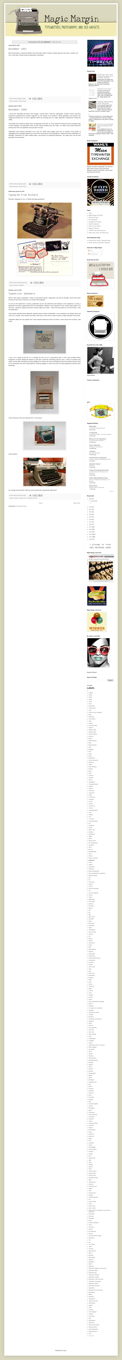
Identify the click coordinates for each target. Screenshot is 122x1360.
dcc (90, 823)
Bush (90, 771)
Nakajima (91, 1021)
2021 (90, 512)
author (90, 738)
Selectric (91, 1151)
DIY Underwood (93, 843)
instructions (92, 956)
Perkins (91, 1069)
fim (89, 880)
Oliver (90, 1051)
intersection (92, 960)
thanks (90, 1229)
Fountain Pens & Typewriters (98, 457)
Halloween (92, 925)
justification (92, 975)
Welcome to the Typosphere (97, 439)
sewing (91, 1154)
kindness (91, 977)
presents (91, 1093)
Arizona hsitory (93, 734)
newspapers (92, 1038)
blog (90, 747)
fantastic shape (93, 875)
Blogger (64, 1350)
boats (90, 754)
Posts (90, 251)
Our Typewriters (93, 219)
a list (90, 710)
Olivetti (91, 1054)
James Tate (92, 967)
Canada (91, 777)
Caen (90, 773)
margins (91, 995)
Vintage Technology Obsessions (99, 470)
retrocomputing (93, 1114)
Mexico (91, 1004)
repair (90, 1110)
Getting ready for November (96, 487)
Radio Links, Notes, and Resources (99, 232)
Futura (90, 895)
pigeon (90, 1075)
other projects (92, 1058)
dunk (90, 854)
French (91, 886)
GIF (90, 910)
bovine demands (93, 760)
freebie (91, 884)
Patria (90, 1067)
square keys (92, 1182)
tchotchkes (92, 1214)
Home (40, 503)
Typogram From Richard (23, 195)
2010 (90, 539)
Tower (90, 1246)
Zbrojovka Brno (93, 1331)
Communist (92, 797)
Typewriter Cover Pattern (104, 89)
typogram (21, 285)
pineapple (91, 1080)
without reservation (94, 1325)
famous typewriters (94, 871)
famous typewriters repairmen (97, 873)
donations (91, 845)
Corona (91, 808)
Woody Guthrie (93, 1327)
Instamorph (92, 954)
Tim (90, 1240)
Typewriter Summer (32, 498)
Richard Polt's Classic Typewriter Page (99, 240)
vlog (90, 1318)
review (90, 1121)
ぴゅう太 (91, 1335)
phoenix (91, 1071)
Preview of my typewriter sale (97, 428)
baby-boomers (93, 740)
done (90, 847)
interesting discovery (94, 958)
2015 (90, 527)
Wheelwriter (92, 1320)
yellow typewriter (93, 1329)
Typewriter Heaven (94, 464)
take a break (92, 1208)
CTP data (91, 819)
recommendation (93, 1104)
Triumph (91, 1249)
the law (91, 1233)
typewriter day (93, 1272)
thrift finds (91, 1238)
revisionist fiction (93, 1123)
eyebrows (91, 869)
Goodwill (91, 919)
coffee (90, 795)
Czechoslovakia (93, 821)
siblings (91, 1164)
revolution (91, 1125)
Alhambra (91, 717)
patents (91, 1064)
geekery (91, 904)
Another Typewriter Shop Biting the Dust (100, 459)
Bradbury (91, 762)
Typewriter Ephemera (21, 293)
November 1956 (17, 109)
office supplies (93, 1047)
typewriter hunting (94, 1277)
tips (90, 1242)
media (90, 999)
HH (89, 936)
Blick (90, 743)
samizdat (91, 1143)
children (91, 786)
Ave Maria (92, 465)
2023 (90, 507)
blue (90, 751)
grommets (91, 923)
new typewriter (93, 1027)
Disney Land (92, 840)
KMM (90, 980)
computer (91, 799)
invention (91, 962)
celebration (92, 782)
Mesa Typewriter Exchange (96, 1001)
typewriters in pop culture (96, 1290)
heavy (90, 927)
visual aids (92, 1316)
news (90, 1036)
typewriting (92, 1292)
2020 (90, 514)
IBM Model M (92, 949)
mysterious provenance (95, 1019)
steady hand (92, 1193)
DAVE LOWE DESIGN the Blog (98, 478)
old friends (91, 1049)
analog (90, 723)
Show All (112, 491)
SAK (90, 1140)
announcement (93, 725)
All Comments (93, 254)
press (90, 1095)
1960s (90, 699)
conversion (92, 806)
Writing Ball (92, 426)
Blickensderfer (93, 745)
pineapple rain (93, 1082)
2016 (90, 524)
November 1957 (17, 49)
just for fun (92, 973)
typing (90, 1294)
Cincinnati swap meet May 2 (96, 440)
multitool (91, 1014)
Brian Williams (93, 767)
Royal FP (91, 1134)
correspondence (93, 810)
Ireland (91, 964)
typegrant (91, 1262)
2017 (90, 522)
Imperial (91, 951)
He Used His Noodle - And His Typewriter (100, 434)
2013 (90, 532)
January (92, 501)
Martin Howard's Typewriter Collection (99, 242)
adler (90, 714)
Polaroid (91, 1088)
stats (90, 1190)
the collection (92, 1231)
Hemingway (92, 930)
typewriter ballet (93, 1270)
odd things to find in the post (96, 1045)
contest (91, 804)
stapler (90, 1188)
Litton (90, 993)
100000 (91, 693)
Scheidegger (92, 1147)
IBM (90, 947)
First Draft (91, 882)
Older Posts (76, 503)
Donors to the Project (95, 226)
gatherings (92, 899)
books (90, 756)
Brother (91, 769)
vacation (91, 1309)
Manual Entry (93, 486)
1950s (90, 697)
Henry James (92, 932)
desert (90, 827)
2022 (90, 509)
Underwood (92, 1303)
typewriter (91, 1266)
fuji (89, 890)
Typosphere (92, 1299)
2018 (90, 519)
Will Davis (91, 1322)
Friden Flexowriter (94, 888)
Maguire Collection (94, 228)
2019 (90, 517)
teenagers (91, 1218)
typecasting (92, 1257)
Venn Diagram (93, 1312)
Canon (90, 780)
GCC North (92, 901)
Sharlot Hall (92, 1158)
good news (92, 917)
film (90, 877)
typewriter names (93, 1283)
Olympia (21, 498)
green (90, 921)
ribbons (91, 1127)
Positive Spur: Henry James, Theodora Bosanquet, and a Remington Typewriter (105, 76)
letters (90, 988)
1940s (90, 695)
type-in (90, 1253)
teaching (91, 1216)
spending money (93, 1177)
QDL (90, 1101)
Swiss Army (92, 1206)
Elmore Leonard (93, 858)
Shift (90, 1160)
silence (91, 1167)
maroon (91, 997)
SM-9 (90, 1169)
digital (90, 836)
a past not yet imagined (95, 712)
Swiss (90, 1204)
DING (90, 838)
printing (91, 1099)
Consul (91, 801)
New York (91, 1032)
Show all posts (56, 42)
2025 (90, 498)
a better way (92, 708)
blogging (91, 749)
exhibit (90, 864)
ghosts (90, 908)
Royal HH (91, 1136)
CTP (90, 817)
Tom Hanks (92, 1244)
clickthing (92, 451)
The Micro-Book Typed (95, 1235)
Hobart (90, 940)
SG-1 (25, 498)
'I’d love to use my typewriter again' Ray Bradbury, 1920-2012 (105, 125)
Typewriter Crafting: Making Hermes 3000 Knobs (105, 102)
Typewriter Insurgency (95, 1281)
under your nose (93, 1301)
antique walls (92, 732)
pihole (90, 1077)
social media (92, 1173)
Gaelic (90, 897)
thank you (91, 1227)
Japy (90, 969)
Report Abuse (92, 672)
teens (90, 1220)
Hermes (91, 934)
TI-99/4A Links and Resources (97, 230)
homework (91, 943)
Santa (90, 1145)
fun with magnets (93, 893)
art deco (91, 736)
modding (91, 1010)
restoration (92, 1112)
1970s (90, 701)
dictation (91, 832)
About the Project (93, 217)
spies (90, 1180)
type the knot (92, 1251)
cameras (91, 775)
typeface (91, 1259)
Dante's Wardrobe (94, 445)
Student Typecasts (94, 224)
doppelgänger (92, 851)
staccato (91, 1184)
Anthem (91, 727)
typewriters (92, 1288)
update (91, 1305)
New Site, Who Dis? (94, 453)
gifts (90, 914)
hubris (90, 945)
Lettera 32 (91, 986)
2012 (90, 534)
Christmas (91, 790)
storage (91, 1195)
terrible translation (94, 1222)
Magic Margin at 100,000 (96, 215)
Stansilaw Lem (93, 1186)
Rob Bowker (92, 1130)
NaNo (90, 1023)
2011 (90, 537)
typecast (91, 1255)
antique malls (92, 730)
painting (91, 1062)
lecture (90, 984)
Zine (90, 1333)
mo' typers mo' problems (95, 1008)
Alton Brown (92, 719)
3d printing (92, 706)
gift (89, 912)
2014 (90, 529)
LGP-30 (91, 990)
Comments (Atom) (21, 506)
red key (91, 1106)
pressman (91, 1097)
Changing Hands (93, 784)
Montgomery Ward (94, 1012)
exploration (92, 867)
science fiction (93, 1149)
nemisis (91, 1025)
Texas (90, 1225)
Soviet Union (92, 1175)
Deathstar (91, 825)
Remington (92, 1108)
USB (90, 1307)
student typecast (93, 1197)
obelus (90, 1043)
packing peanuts (93, 1060)
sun (90, 1199)
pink (90, 1084)
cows (90, 812)
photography (92, 1073)
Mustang (91, 1017)
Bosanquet (92, 758)
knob (90, 982)
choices (91, 788)
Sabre (90, 1138)
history (20, 101)
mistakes (91, 1006)
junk (90, 971)
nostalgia (91, 1040)
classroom (91, 793)
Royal (24, 101)
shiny (90, 1162)
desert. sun (92, 830)
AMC (90, 721)
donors (91, 849)
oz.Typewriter (93, 433)
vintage (91, 1314)
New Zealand (92, 1034)
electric (91, 856)
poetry (90, 1086)
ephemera (16, 101)
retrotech (91, 1119)
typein (90, 1264)
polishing (91, 1090)
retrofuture (91, 1117)
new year (91, 1030)
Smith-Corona (92, 1171)
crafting (91, 814)
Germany (91, 906)
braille (90, 764)
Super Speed (92, 1201)
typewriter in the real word (96, 1279)
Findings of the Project (95, 222)
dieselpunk (92, 834)
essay (90, 862)
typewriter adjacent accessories (97, 1268)
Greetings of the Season (95, 446)
